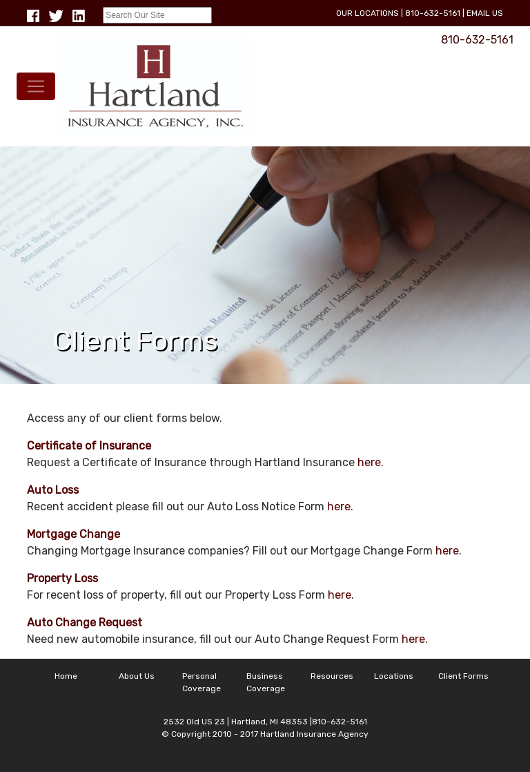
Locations (393, 676)
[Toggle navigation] (36, 86)
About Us (137, 676)
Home (66, 676)
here (369, 462)
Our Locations (367, 13)
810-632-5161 (432, 13)
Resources (332, 676)
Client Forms (463, 676)
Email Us (485, 13)
